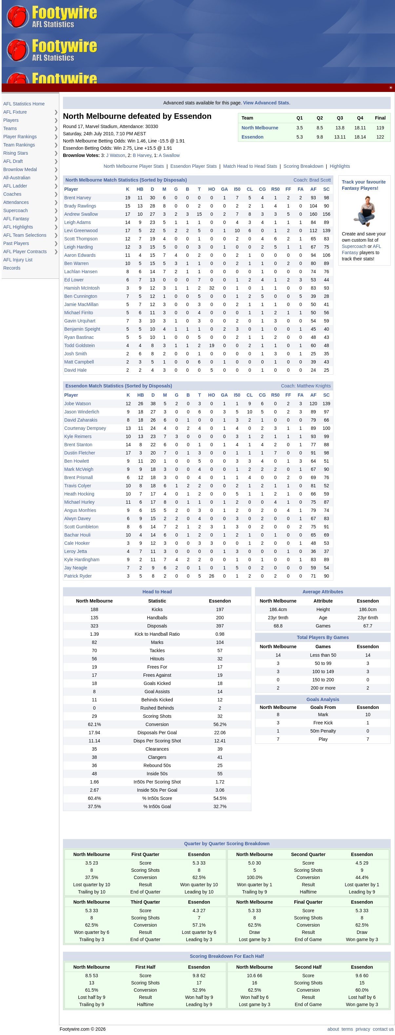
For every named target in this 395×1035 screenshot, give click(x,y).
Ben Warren (76, 263)
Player (71, 189)
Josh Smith (75, 353)
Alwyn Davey (77, 518)
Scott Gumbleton (81, 526)
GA (224, 189)
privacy (363, 1029)
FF (288, 189)
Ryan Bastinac (79, 337)
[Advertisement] (248, 42)
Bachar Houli (77, 535)
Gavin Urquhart (79, 320)
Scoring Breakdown (303, 166)
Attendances (16, 202)
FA (301, 189)
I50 (237, 189)
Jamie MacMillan (81, 304)
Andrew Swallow (81, 214)
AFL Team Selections (25, 235)
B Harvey (142, 155)
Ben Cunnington (80, 296)
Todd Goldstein (79, 345)
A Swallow (169, 155)
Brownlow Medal (20, 169)
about (333, 1029)
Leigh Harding (78, 247)
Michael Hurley (79, 502)
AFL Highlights (18, 227)
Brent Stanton (78, 444)
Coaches (12, 194)
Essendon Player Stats (193, 166)
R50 (275, 189)
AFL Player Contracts (25, 251)
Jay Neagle (75, 567)
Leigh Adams (77, 222)
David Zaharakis (80, 420)
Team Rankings (19, 144)
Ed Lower (74, 279)
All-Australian (16, 177)
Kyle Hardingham (81, 559)
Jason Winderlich (81, 411)
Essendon (253, 137)
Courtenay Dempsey (85, 428)
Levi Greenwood (81, 230)
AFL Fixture (15, 112)
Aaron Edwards (80, 255)
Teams (10, 128)
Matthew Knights (314, 385)
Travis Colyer (77, 485)
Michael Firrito (78, 312)
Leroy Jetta (75, 551)
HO (211, 189)
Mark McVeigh (78, 469)
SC (326, 189)
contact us (383, 1029)
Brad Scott (320, 180)
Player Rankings (20, 136)
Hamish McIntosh (82, 288)
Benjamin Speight (82, 329)
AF (313, 189)
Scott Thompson (81, 238)
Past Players (16, 243)
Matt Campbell (79, 361)
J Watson (115, 155)
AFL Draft (13, 161)
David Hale (75, 370)
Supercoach (15, 210)
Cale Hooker (77, 543)
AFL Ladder (15, 185)
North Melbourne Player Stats (134, 166)
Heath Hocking (79, 493)
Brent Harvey (77, 197)
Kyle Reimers (77, 436)
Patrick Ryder (78, 576)
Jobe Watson (77, 403)
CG (262, 189)
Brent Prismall (78, 477)
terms (347, 1029)
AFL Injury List (17, 259)
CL (250, 189)
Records (11, 268)
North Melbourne (260, 127)
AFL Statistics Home (24, 103)
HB (140, 189)
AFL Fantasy (16, 218)
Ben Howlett (76, 461)
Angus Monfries (80, 510)
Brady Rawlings (80, 206)
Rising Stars (15, 153)
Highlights (340, 166)
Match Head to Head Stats (250, 166)
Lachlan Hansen (80, 271)
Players (11, 120)
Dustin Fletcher (79, 452)
